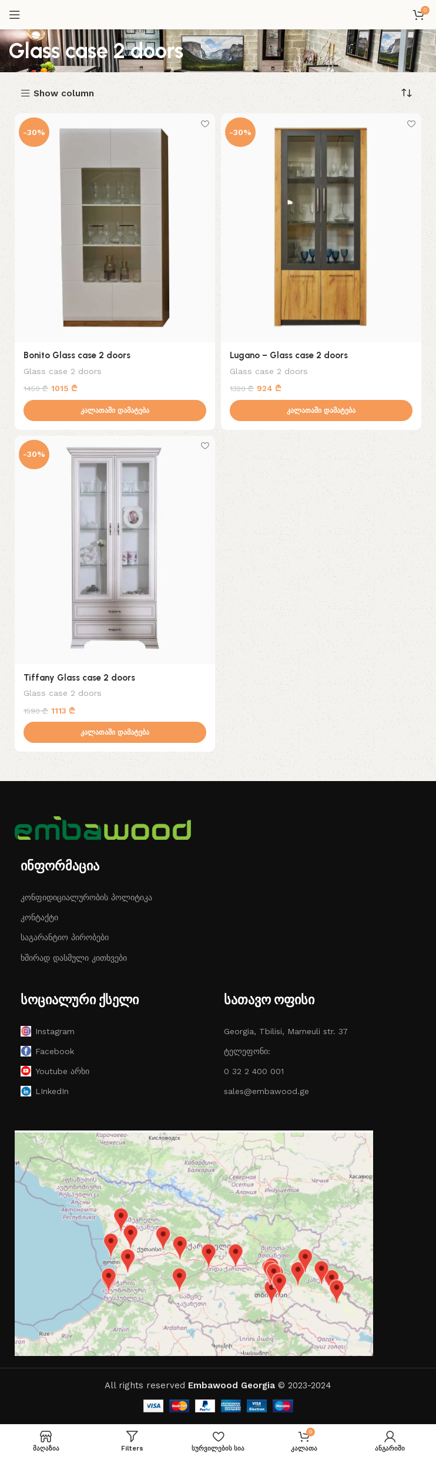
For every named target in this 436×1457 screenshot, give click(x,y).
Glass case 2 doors (63, 370)
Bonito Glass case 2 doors (77, 355)
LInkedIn (45, 1091)
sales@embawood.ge (266, 1091)
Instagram (48, 1032)
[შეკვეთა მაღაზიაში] (406, 93)
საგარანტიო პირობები (65, 938)
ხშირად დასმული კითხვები (74, 958)
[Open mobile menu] (14, 14)
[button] (115, 410)
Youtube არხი (55, 1071)
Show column (63, 94)
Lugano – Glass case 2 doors (289, 355)
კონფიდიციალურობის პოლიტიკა (86, 898)
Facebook (47, 1052)
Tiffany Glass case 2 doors (79, 677)
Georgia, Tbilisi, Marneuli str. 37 (286, 1031)
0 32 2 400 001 (254, 1071)
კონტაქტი (39, 918)
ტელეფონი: (247, 1051)
